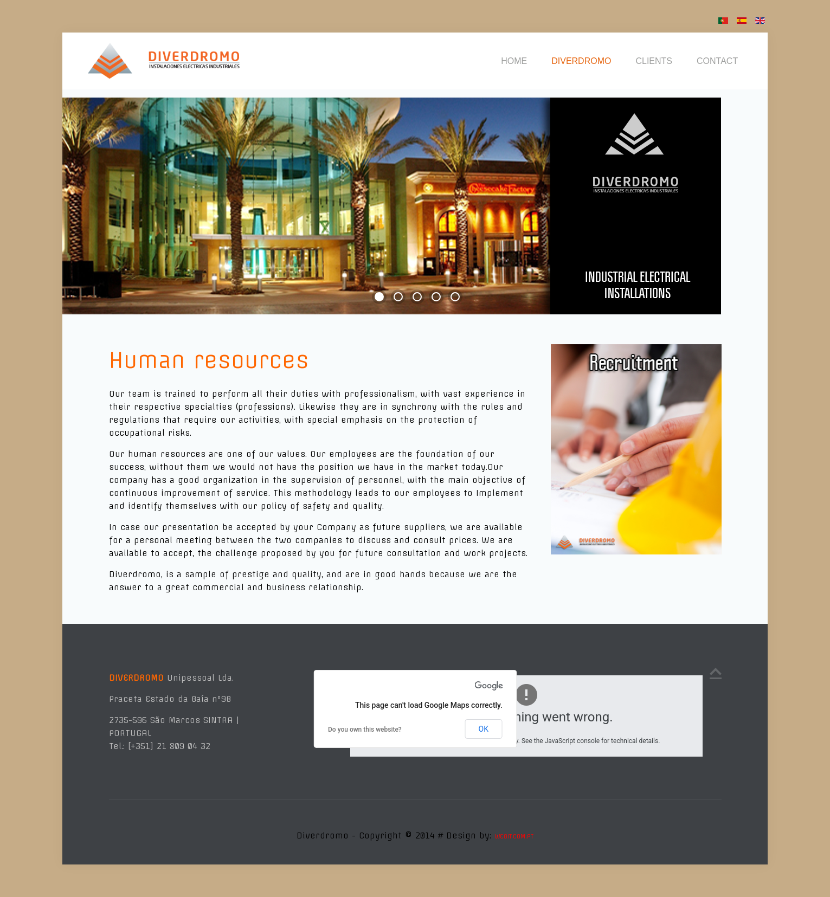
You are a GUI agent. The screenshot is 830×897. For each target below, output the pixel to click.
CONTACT (717, 61)
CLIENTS (653, 61)
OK (483, 729)
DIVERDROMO (581, 61)
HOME (514, 61)
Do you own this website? (365, 729)
